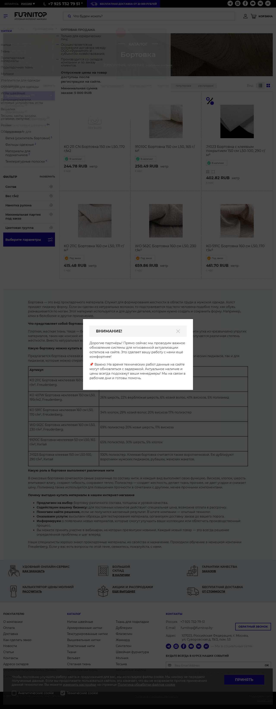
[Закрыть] (178, 331)
